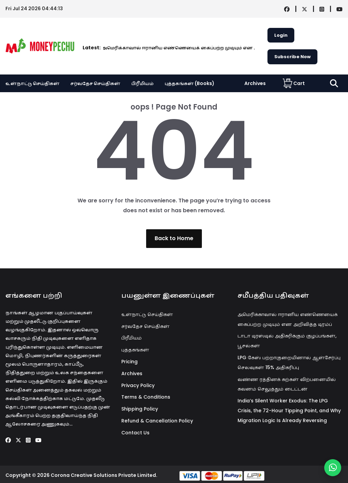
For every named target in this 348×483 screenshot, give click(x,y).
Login (281, 35)
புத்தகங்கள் (135, 349)
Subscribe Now (292, 56)
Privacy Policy (138, 385)
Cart (294, 83)
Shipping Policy (139, 408)
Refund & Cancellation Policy (157, 420)
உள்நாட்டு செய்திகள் (32, 83)
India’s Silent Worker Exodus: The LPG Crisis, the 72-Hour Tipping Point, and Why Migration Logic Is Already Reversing (289, 410)
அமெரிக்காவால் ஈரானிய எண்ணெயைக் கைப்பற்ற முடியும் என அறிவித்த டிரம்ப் (163, 48)
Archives (255, 83)
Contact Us (135, 432)
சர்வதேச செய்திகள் (95, 83)
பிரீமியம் (142, 83)
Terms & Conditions (145, 397)
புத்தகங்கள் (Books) (189, 83)
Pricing (129, 361)
